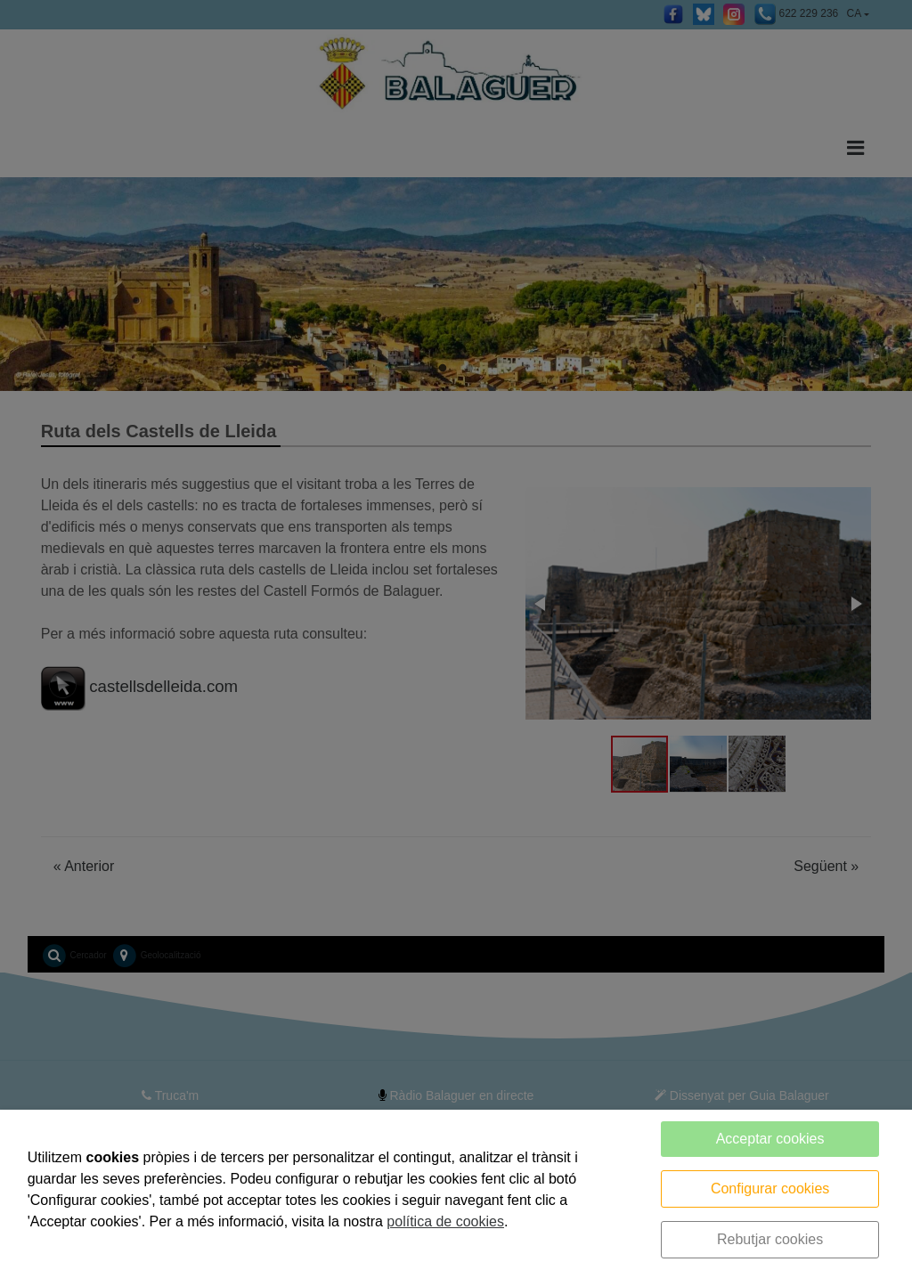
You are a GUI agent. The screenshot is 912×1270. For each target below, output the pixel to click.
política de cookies (445, 1221)
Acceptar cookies (770, 1138)
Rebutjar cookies (770, 1239)
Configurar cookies (770, 1188)
